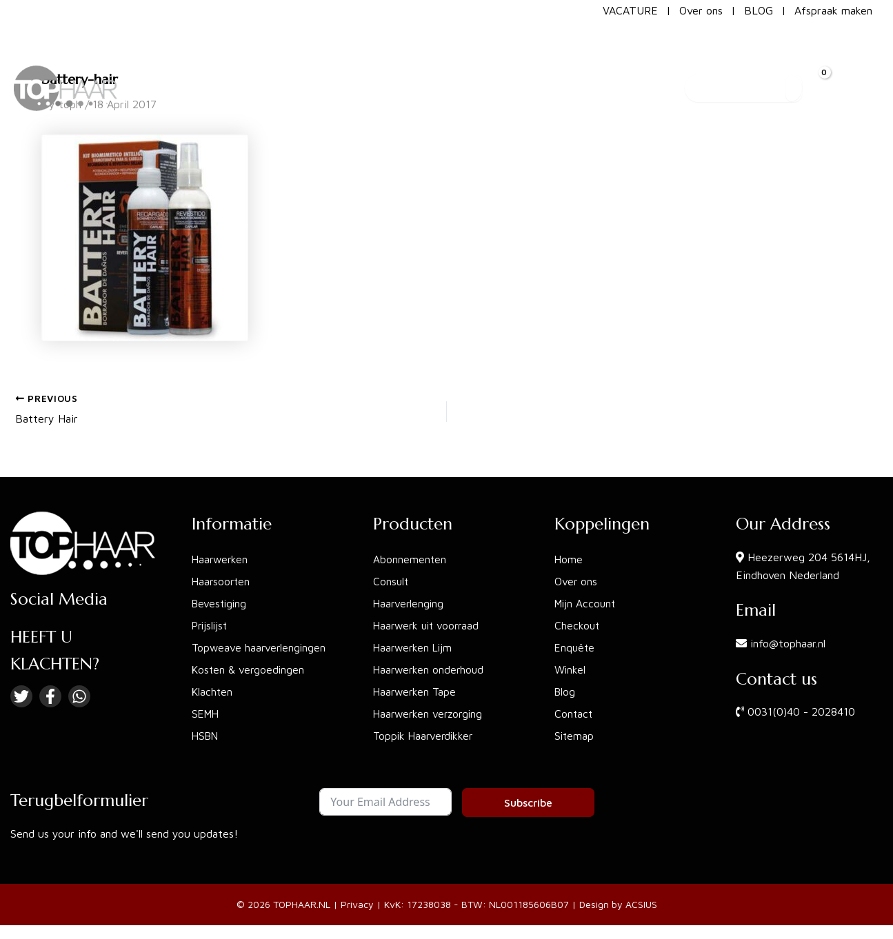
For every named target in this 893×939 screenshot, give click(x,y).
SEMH (206, 713)
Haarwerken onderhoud (430, 669)
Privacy (357, 904)
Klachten (213, 691)
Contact (574, 713)
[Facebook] (50, 696)
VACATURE (630, 10)
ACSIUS (641, 904)
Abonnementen (410, 559)
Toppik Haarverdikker (425, 735)
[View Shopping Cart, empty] (827, 58)
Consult (391, 581)
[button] (478, 58)
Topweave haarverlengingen (260, 647)
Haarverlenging (409, 603)
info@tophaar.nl (787, 643)
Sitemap (574, 735)
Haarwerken (221, 559)
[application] (506, 57)
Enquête (575, 647)
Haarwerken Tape (416, 691)
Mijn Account (586, 603)
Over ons (701, 10)
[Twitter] (21, 696)
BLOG (758, 10)
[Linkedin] (79, 696)
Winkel (570, 669)
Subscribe (528, 802)
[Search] (793, 58)
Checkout (577, 625)
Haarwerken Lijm (414, 647)
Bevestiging (221, 603)
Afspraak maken (833, 10)
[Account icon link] (866, 57)
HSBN (206, 735)
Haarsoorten (222, 581)
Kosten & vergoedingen (249, 669)
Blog (565, 691)
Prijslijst (211, 625)
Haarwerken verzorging (430, 713)
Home (568, 559)
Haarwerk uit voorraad (429, 625)
